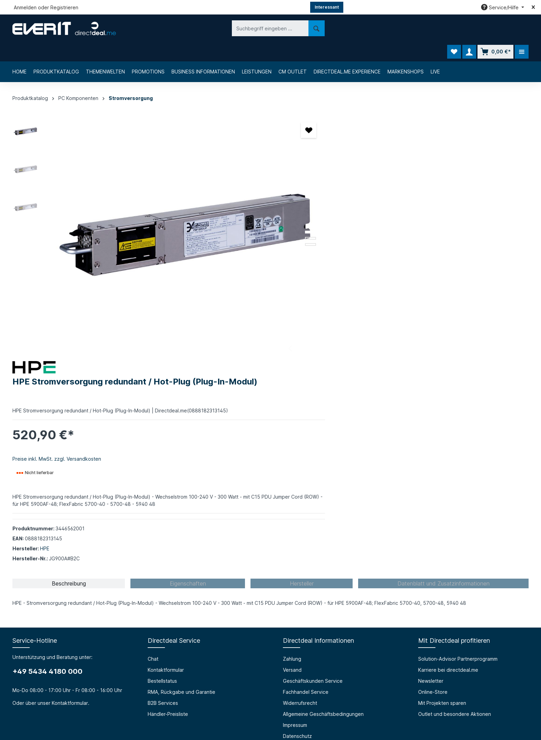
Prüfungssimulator (168, 591)
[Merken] (247, 111)
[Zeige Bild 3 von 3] (249, 225)
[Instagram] (270, 696)
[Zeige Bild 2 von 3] (249, 219)
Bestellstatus (162, 458)
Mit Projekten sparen (442, 480)
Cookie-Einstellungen (307, 535)
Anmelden (25, 7)
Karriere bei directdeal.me (448, 447)
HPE (309, 282)
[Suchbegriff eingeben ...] (180, 28)
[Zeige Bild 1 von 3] (249, 212)
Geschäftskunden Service (313, 458)
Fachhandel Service (305, 469)
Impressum (295, 502)
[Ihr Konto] (469, 28)
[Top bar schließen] (533, 7)
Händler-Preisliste (168, 491)
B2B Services (163, 480)
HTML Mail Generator (172, 602)
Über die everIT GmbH (38, 580)
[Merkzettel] (454, 28)
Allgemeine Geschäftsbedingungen (323, 491)
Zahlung (292, 436)
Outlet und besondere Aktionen (454, 491)
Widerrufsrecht (300, 480)
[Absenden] (470, 642)
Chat (153, 436)
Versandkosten (365, 718)
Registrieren (64, 7)
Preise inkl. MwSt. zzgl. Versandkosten (321, 193)
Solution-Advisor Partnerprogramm (458, 436)
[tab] (68, 360)
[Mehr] (522, 28)
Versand (292, 447)
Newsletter (430, 458)
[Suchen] (226, 28)
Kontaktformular (70, 480)
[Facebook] (252, 696)
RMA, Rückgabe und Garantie (181, 469)
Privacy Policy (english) (309, 524)
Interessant (327, 7)
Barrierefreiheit (165, 580)
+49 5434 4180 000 (47, 448)
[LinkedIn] (288, 696)
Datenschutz (297, 513)
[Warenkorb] (495, 28)
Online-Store (432, 469)
